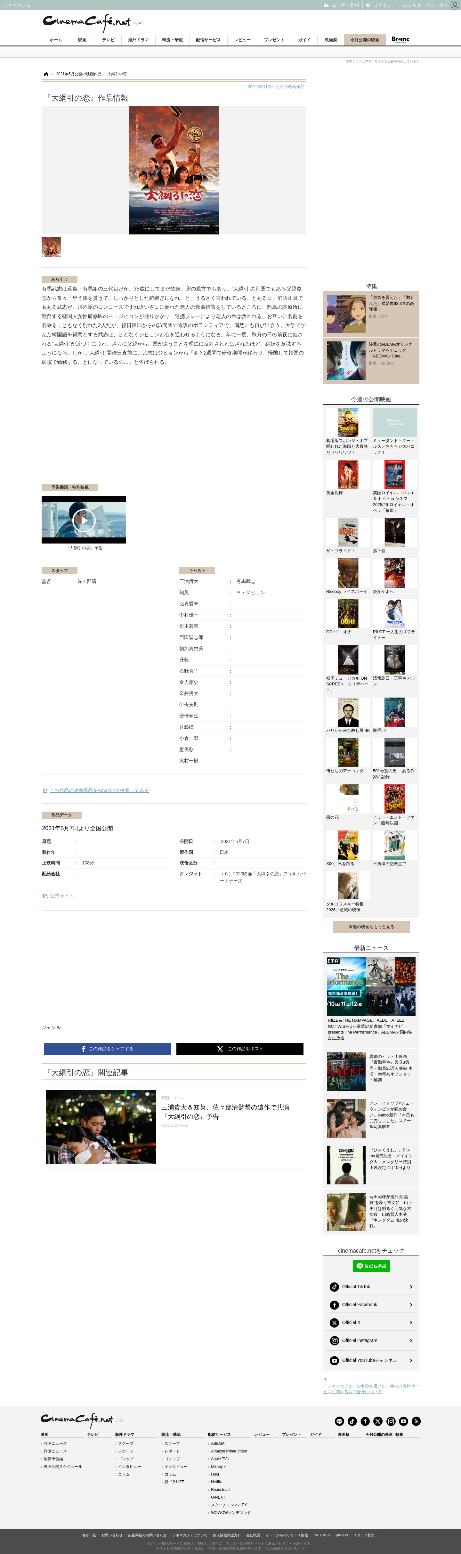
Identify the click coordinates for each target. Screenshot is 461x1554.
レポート (125, 1451)
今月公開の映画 (364, 39)
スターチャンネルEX (229, 1505)
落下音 (379, 550)
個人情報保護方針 (227, 1535)
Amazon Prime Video (229, 1451)
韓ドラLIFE (174, 1482)
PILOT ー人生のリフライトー (394, 634)
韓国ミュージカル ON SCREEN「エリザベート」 (347, 684)
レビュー (242, 39)
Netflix (216, 1482)
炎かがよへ (383, 591)
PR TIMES (321, 1535)
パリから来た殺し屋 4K (348, 730)
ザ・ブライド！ (340, 550)
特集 (399, 1434)
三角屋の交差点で (389, 863)
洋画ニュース (55, 1451)
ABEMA (217, 1443)
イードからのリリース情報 (287, 1535)
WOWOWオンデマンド (231, 1512)
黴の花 (332, 817)
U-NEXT (218, 1497)
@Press (342, 1535)
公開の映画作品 (276, 86)
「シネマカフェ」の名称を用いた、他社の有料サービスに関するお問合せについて (371, 1389)
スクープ (125, 1443)
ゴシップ (125, 1459)
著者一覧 (89, 1535)
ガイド (304, 39)
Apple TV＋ (220, 1459)
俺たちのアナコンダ (345, 770)
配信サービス (208, 39)
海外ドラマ (138, 39)
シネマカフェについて (189, 1535)
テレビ (108, 39)
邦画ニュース (55, 1443)
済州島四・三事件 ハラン (394, 681)
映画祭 (331, 39)
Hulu (215, 1474)
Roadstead (220, 1489)
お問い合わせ (112, 1535)
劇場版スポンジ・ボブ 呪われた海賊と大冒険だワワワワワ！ (348, 446)
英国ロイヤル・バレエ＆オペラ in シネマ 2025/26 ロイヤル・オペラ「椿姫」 (394, 501)
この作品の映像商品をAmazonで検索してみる (99, 790)
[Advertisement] (118, 433)
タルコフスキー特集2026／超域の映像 (345, 907)
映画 (82, 39)
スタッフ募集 (364, 1535)
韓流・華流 (172, 39)
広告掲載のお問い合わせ (147, 1535)
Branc (400, 39)
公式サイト (62, 895)
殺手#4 (379, 730)
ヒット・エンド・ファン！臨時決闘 (394, 820)
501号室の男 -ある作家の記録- (394, 773)
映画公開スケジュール (63, 1466)
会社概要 (253, 1535)
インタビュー (129, 1466)
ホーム (56, 39)
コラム (124, 1474)
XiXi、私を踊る (340, 863)
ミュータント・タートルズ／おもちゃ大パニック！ (394, 446)
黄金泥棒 (334, 492)
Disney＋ (219, 1466)
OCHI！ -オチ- (339, 631)
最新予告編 (53, 1459)
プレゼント (274, 39)
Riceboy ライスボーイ (347, 591)
